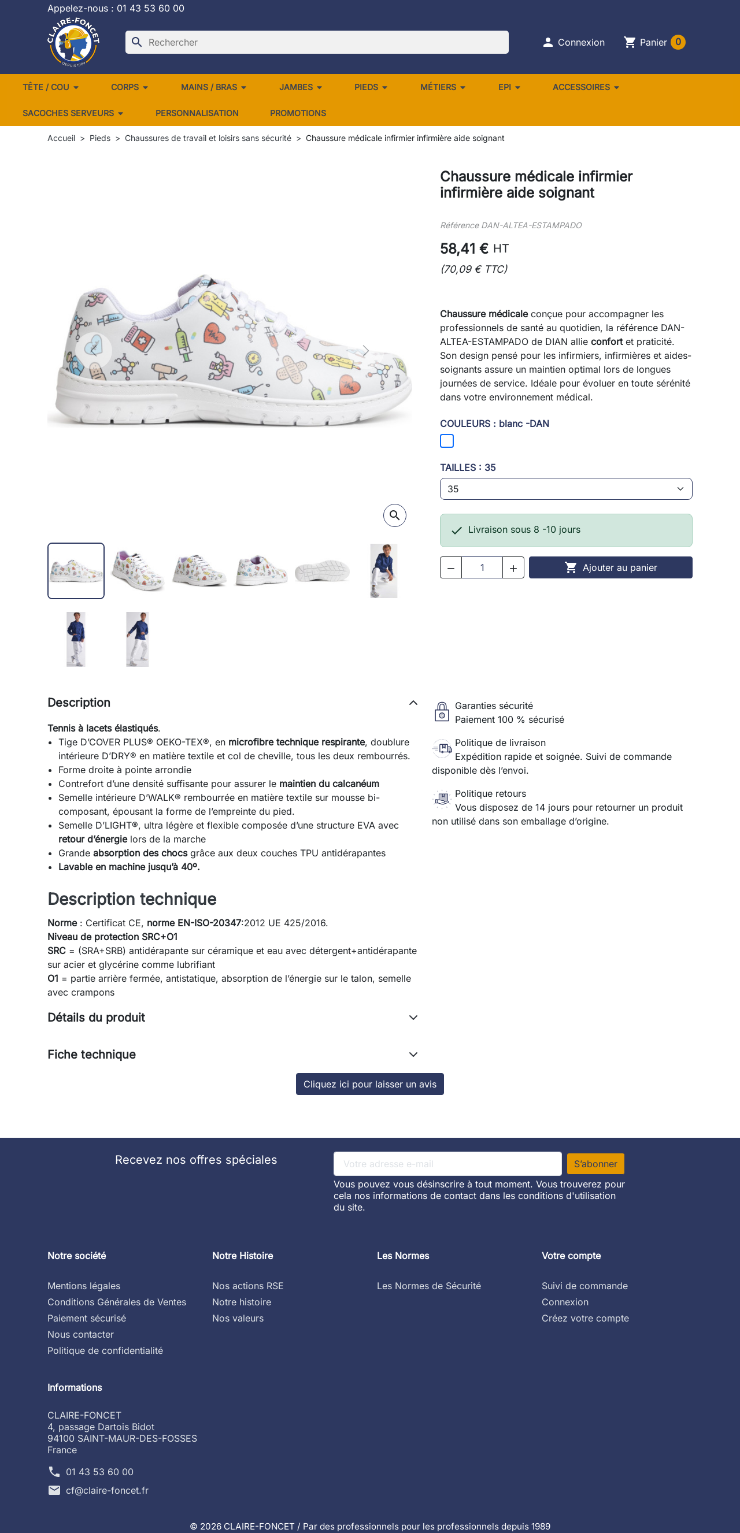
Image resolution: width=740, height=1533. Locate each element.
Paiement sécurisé (86, 1318)
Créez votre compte (585, 1318)
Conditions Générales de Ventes (116, 1302)
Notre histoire (241, 1302)
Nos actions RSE (248, 1285)
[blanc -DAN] (447, 441)
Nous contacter (80, 1334)
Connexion (565, 1302)
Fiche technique (91, 1054)
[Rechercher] (317, 42)
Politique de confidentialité (105, 1350)
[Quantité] (482, 567)
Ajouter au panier (610, 567)
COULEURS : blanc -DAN (494, 423)
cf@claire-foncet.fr (107, 1490)
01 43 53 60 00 (100, 1472)
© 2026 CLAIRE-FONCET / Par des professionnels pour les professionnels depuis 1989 (370, 1526)
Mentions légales (83, 1285)
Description (78, 703)
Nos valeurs (238, 1318)
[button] (573, 42)
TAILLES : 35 (468, 467)
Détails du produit (96, 1018)
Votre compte (571, 1255)
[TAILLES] (566, 489)
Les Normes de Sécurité (429, 1285)
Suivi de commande (585, 1285)
